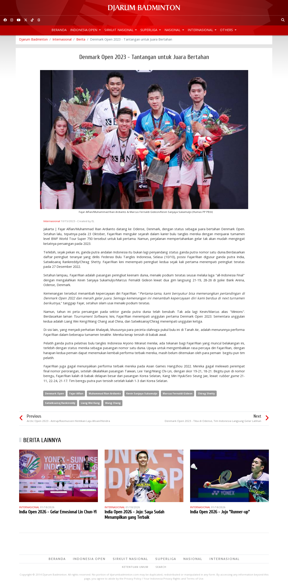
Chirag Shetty (206, 394)
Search (160, 568)
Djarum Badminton (33, 40)
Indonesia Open (84, 30)
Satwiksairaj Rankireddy (60, 404)
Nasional (172, 30)
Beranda (59, 30)
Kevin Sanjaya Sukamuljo (141, 394)
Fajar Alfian (76, 394)
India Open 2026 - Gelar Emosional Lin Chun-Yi (58, 513)
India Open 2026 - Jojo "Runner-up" (220, 513)
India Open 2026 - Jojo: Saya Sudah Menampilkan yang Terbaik (134, 515)
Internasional (201, 30)
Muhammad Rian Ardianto (105, 394)
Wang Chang (113, 404)
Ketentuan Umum (135, 568)
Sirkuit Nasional (119, 30)
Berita (80, 40)
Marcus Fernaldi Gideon (177, 394)
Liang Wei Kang (90, 404)
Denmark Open (54, 394)
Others (227, 30)
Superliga (149, 30)
